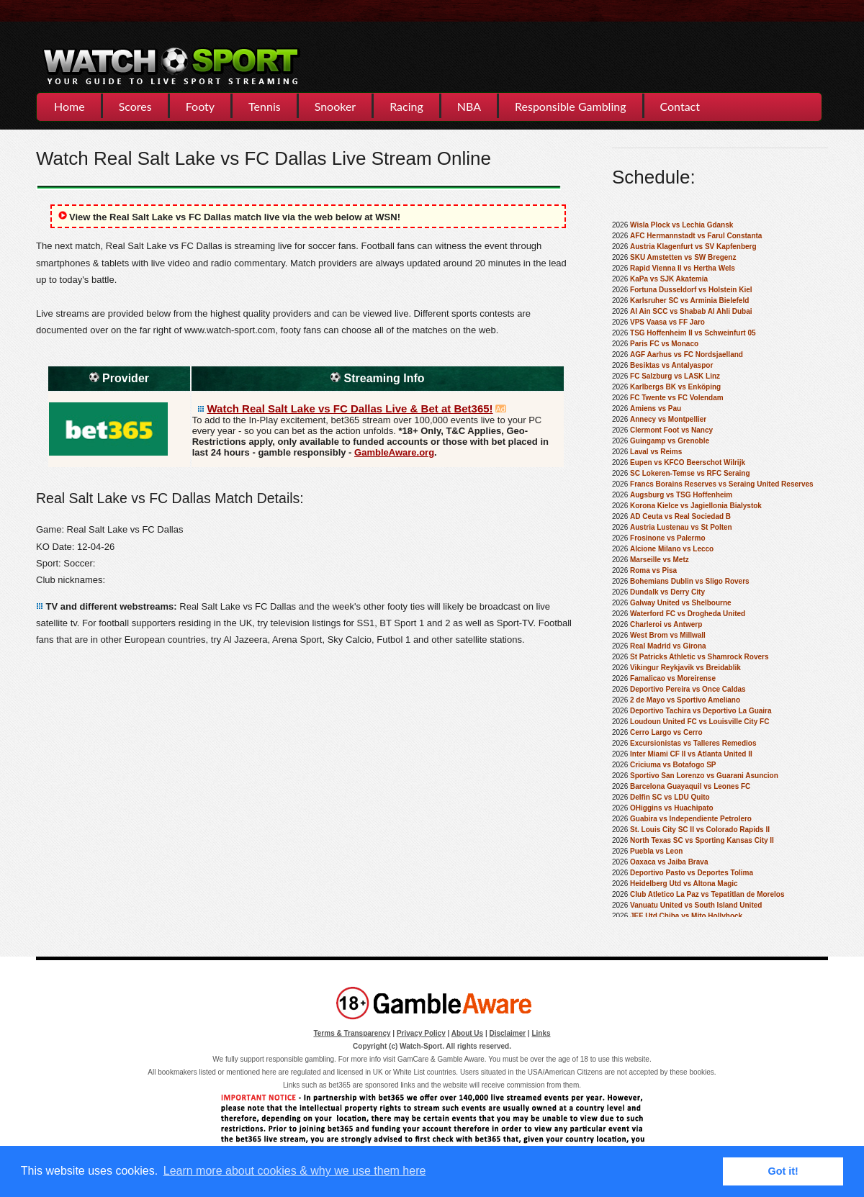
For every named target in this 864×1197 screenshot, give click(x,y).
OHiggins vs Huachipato (672, 808)
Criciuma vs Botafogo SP (673, 765)
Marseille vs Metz (659, 560)
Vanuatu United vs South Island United (696, 905)
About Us (467, 1033)
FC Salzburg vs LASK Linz (675, 376)
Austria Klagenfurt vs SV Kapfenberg (693, 246)
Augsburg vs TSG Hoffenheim (681, 495)
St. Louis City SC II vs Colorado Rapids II (700, 830)
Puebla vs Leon (656, 851)
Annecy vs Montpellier (668, 419)
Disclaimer (508, 1033)
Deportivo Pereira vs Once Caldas (688, 689)
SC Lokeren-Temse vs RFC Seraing (690, 473)
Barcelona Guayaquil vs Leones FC (690, 786)
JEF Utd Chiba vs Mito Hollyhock (686, 916)
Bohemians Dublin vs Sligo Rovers (690, 581)
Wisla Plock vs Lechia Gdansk (681, 225)
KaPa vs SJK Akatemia (669, 279)
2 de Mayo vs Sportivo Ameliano (685, 700)
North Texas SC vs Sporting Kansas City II (702, 840)
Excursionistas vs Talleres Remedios (693, 743)
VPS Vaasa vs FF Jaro (667, 322)
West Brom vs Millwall (668, 635)
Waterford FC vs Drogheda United (687, 614)
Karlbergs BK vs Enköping (675, 387)
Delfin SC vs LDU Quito (670, 797)
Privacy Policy (421, 1033)
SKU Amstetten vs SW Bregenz (683, 257)
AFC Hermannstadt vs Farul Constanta (696, 236)
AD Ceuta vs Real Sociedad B (680, 516)
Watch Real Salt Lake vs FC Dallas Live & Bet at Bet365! (350, 408)
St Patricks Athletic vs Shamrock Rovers (699, 657)
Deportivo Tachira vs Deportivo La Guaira (701, 711)
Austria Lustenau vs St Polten (681, 527)
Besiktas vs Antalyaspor (671, 365)
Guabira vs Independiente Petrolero (691, 819)
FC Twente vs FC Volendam (677, 398)
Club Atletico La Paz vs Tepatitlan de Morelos (707, 894)
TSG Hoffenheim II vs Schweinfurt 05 (692, 333)
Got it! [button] (783, 1171)
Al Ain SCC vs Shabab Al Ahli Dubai (691, 311)
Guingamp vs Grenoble (669, 441)
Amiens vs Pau (655, 408)
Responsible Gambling (570, 106)
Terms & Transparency (351, 1033)
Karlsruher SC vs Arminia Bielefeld (689, 300)
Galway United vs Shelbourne (681, 603)
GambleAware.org (394, 452)
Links (540, 1033)
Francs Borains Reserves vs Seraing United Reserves (722, 484)
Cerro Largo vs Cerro (666, 732)
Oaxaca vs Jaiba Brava (669, 862)
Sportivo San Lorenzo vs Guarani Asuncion (704, 776)
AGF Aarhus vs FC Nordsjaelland (686, 354)
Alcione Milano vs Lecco (672, 549)
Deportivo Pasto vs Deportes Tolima (691, 873)
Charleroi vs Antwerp (666, 624)
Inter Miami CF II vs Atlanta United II (691, 754)
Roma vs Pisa (653, 570)
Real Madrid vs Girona (668, 646)
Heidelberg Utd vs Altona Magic (684, 883)
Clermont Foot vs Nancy (671, 430)
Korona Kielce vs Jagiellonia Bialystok (696, 506)
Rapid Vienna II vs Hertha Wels (682, 268)
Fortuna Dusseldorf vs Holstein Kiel (691, 290)
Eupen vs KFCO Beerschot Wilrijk (687, 462)
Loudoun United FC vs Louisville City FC (699, 722)
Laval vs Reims (656, 452)
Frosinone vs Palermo (667, 538)
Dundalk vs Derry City (667, 592)
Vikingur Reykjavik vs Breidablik (685, 668)
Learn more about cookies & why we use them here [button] (294, 1171)
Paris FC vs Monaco (664, 344)
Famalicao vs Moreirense (673, 678)
